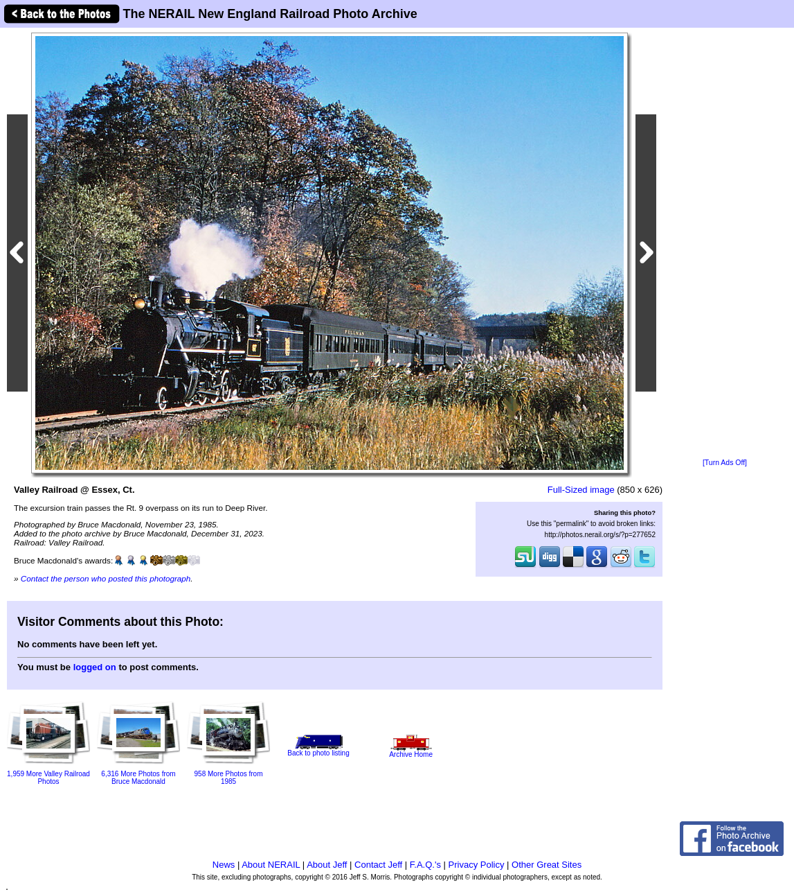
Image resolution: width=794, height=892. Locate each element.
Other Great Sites (546, 864)
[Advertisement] (724, 244)
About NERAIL (271, 864)
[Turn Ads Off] (725, 462)
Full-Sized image (581, 489)
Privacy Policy (477, 864)
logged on (94, 667)
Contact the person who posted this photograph (106, 578)
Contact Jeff (378, 864)
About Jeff (327, 864)
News (224, 864)
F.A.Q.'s (425, 864)
